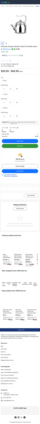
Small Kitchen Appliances (28, 6)
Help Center (4, 349)
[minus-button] (4, 89)
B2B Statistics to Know (7, 383)
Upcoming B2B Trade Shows (8, 381)
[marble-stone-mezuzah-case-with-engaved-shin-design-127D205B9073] (30, 245)
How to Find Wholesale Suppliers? (9, 372)
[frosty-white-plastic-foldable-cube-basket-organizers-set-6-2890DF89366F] (20, 301)
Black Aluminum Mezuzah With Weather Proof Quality (6, 257)
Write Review (20, 208)
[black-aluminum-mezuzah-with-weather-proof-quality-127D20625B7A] (7, 245)
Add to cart (20, 141)
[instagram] (18, 417)
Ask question (31, 195)
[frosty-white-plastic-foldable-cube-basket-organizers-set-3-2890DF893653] (32, 301)
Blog (2, 346)
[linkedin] (24, 417)
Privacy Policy (4, 357)
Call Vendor (20, 171)
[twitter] (21, 417)
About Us (3, 351)
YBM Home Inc (6, 49)
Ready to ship (4, 51)
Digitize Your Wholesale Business (9, 378)
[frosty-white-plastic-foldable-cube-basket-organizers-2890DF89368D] (7, 301)
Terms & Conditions (6, 354)
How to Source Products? (7, 375)
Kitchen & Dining (17, 6)
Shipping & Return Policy (7, 360)
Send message (20, 166)
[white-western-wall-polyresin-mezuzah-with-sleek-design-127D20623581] (18, 245)
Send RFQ (20, 146)
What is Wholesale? (6, 369)
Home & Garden (9, 6)
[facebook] (15, 417)
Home (3, 6)
